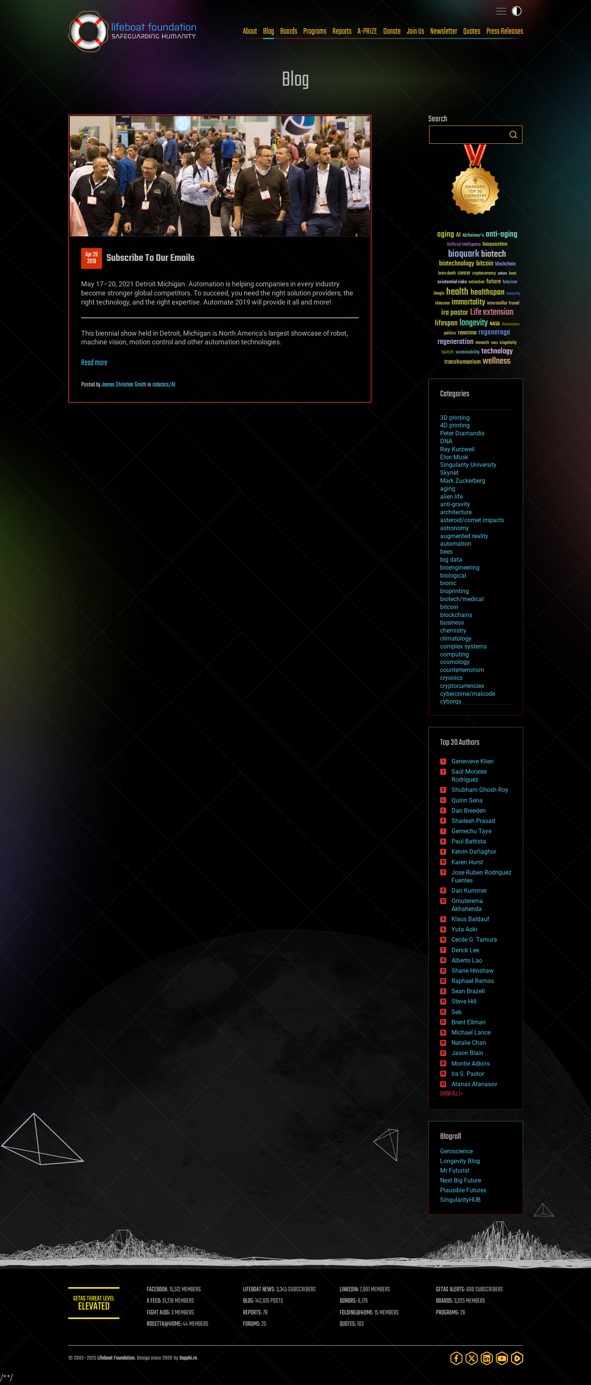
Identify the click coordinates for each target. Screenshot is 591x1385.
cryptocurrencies (462, 685)
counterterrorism (462, 670)
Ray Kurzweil (457, 449)
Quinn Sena (467, 800)
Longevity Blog (460, 1161)
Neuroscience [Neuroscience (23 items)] (510, 325)
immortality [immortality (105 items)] (468, 302)
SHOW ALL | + (451, 1094)
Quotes (471, 31)
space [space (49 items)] (447, 352)
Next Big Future (460, 1180)
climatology (456, 638)
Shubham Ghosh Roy (479, 789)
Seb (456, 1012)
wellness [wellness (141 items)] (496, 361)
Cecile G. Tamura (474, 939)
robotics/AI (164, 385)
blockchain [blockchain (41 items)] (505, 264)
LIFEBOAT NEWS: (261, 1290)
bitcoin (449, 607)
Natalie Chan (468, 1042)
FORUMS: (253, 1324)
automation (455, 543)
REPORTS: (254, 1313)
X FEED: (156, 1301)
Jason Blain (467, 1053)
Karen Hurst (467, 862)
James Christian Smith (124, 385)
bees (446, 551)
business (452, 622)
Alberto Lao (466, 960)
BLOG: (250, 1301)
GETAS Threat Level (94, 1304)
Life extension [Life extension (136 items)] (491, 312)
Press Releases (504, 31)
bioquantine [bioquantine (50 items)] (495, 244)
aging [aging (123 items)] (445, 234)
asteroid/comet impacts (472, 520)
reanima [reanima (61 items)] (467, 332)
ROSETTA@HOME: (166, 1324)
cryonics (451, 678)
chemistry (453, 630)
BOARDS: (444, 1301)
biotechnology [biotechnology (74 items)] (456, 264)
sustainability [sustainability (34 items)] (468, 352)
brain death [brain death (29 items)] (447, 273)
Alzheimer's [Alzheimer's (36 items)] (473, 236)
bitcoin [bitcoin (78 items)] (484, 264)
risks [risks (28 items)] (494, 343)
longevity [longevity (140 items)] (473, 323)
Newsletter (443, 31)
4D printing (455, 425)
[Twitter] (472, 1358)
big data (451, 559)
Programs (314, 31)
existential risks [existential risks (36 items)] (452, 282)
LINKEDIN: (349, 1290)
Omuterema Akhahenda (467, 904)
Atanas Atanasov (474, 1084)
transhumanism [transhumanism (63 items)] (462, 362)
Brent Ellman (468, 1022)
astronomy (454, 528)
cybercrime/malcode (467, 693)
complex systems (463, 646)
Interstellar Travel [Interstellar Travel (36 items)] (503, 303)
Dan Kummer (469, 890)
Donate (392, 31)
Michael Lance (471, 1032)
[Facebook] (456, 1358)
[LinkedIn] (487, 1358)
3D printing (455, 417)
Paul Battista (468, 841)
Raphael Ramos (472, 981)
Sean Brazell (468, 991)
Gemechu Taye (471, 831)
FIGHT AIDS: (160, 1313)
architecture (456, 512)
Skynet (449, 472)
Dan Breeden (468, 810)
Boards (288, 31)
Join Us (415, 31)
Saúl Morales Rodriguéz (469, 775)
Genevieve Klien (472, 761)
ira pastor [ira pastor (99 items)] (454, 312)
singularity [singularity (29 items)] (508, 343)
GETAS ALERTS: (451, 1290)
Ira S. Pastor (467, 1073)
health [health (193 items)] (457, 292)
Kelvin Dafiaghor (473, 851)
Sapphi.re (188, 1358)
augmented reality (464, 536)
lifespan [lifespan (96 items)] (446, 323)
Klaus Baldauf (470, 919)
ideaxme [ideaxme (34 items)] (442, 303)
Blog (268, 31)
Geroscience (456, 1151)
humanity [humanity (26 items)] (513, 294)
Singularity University (468, 464)
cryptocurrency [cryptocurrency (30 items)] (484, 273)
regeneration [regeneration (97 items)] (455, 342)
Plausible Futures (463, 1190)
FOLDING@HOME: (357, 1313)
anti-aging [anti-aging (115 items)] (501, 234)
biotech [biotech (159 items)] (493, 254)
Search (513, 135)
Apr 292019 (91, 258)
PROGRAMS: (447, 1313)
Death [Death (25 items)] (512, 274)
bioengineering (460, 567)
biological (453, 575)
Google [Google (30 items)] (439, 293)
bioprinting (454, 591)
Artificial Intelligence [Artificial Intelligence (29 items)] (464, 244)
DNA (446, 441)
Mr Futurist (454, 1170)
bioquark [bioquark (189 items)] (463, 254)
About (250, 31)
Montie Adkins (470, 1063)
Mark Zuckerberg (462, 480)
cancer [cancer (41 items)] (464, 273)
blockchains (456, 615)
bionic (448, 583)
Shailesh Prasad (473, 820)
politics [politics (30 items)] (450, 333)
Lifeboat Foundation (116, 1358)
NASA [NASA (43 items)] (495, 324)
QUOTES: (348, 1324)
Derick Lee (465, 950)
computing (454, 654)
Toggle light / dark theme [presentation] (517, 11)
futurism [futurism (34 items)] (510, 282)
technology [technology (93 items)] (497, 351)
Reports (341, 31)
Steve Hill (464, 1001)
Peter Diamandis (462, 433)
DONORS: (348, 1301)
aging (447, 488)
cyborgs (450, 701)
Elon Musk (454, 457)
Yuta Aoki (464, 929)
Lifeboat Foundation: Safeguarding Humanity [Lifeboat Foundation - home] (132, 31)
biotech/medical (462, 599)
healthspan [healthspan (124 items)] (487, 292)
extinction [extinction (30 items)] (476, 282)
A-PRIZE (367, 31)
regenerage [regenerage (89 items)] (494, 332)
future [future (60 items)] (493, 281)
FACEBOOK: (159, 1290)
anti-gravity (455, 504)
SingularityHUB (460, 1199)
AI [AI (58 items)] (458, 235)
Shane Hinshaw (472, 970)
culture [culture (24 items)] (502, 274)
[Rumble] (517, 1358)
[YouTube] (502, 1358)
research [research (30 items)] (482, 343)
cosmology (455, 662)
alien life (451, 496)
